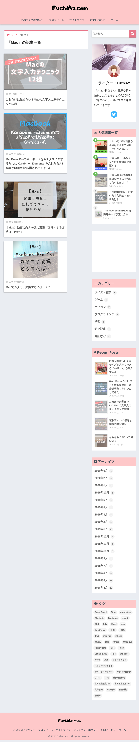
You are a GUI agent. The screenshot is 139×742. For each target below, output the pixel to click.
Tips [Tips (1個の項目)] (114, 656)
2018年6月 (104, 575)
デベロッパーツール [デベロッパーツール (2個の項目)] (104, 674)
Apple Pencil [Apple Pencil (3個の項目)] (101, 614)
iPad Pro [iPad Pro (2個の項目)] (107, 638)
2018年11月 (105, 546)
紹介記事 (103, 329)
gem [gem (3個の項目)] (123, 626)
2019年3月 (104, 516)
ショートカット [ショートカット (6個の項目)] (119, 662)
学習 (100, 322)
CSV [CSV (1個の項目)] (105, 626)
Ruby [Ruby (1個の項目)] (121, 650)
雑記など (103, 337)
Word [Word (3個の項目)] (97, 662)
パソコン (103, 307)
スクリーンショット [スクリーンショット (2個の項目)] (104, 668)
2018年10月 (105, 553)
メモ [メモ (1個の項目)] (107, 680)
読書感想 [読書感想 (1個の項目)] (123, 692)
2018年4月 (104, 590)
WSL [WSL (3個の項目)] (106, 662)
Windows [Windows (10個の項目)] (124, 656)
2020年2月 (104, 479)
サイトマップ (76, 20)
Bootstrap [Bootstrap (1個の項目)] (113, 620)
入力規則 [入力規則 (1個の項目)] (99, 692)
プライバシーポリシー (85, 732)
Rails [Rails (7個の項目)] (112, 650)
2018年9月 (104, 561)
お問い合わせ (97, 20)
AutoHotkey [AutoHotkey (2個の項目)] (125, 614)
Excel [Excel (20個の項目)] (114, 626)
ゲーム (101, 300)
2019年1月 (104, 531)
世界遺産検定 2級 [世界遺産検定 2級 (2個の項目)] (102, 686)
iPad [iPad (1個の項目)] (97, 638)
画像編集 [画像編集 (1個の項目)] (111, 692)
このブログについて (32, 20)
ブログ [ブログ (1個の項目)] (98, 680)
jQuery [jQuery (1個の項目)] (98, 644)
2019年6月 (104, 501)
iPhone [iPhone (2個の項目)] (118, 638)
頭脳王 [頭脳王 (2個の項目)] (98, 698)
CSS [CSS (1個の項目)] (97, 626)
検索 (132, 34)
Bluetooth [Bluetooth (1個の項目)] (99, 620)
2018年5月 (104, 583)
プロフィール (56, 20)
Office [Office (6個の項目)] (116, 644)
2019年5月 (104, 509)
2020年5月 (104, 472)
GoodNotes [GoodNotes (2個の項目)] (100, 632)
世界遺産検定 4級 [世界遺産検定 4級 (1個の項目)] (122, 686)
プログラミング (107, 315)
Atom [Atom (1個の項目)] (113, 614)
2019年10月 (105, 494)
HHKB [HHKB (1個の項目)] (112, 632)
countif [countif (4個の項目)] (125, 620)
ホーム (114, 20)
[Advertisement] (114, 251)
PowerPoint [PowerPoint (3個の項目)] (100, 650)
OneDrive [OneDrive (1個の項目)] (127, 644)
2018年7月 (104, 568)
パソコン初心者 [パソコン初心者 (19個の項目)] (124, 674)
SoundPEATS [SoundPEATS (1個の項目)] (101, 656)
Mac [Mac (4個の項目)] (107, 644)
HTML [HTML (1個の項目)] (122, 632)
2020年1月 (104, 487)
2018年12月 (105, 538)
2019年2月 (104, 524)
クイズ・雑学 (106, 293)
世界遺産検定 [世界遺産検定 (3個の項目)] (119, 680)
